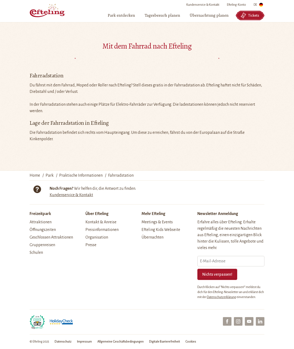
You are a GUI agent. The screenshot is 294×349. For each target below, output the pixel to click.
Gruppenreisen (42, 245)
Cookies (190, 341)
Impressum (84, 341)
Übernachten (152, 237)
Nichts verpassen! (217, 274)
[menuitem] (121, 15)
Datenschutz (63, 341)
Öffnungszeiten (43, 230)
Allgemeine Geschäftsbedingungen (120, 341)
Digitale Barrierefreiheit (164, 341)
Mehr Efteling (153, 214)
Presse (90, 245)
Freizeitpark (40, 214)
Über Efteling (96, 214)
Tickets (250, 15)
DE (258, 5)
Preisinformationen (102, 230)
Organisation (96, 237)
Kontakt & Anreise (100, 222)
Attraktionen (41, 222)
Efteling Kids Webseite (161, 230)
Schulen (36, 252)
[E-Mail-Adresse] (230, 261)
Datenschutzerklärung (221, 297)
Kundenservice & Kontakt (202, 4)
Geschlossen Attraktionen (51, 237)
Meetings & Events (157, 222)
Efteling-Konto (236, 4)
